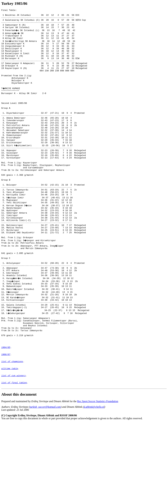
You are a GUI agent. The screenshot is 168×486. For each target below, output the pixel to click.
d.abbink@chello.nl (94, 470)
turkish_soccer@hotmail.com (45, 470)
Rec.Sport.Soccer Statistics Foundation (97, 464)
